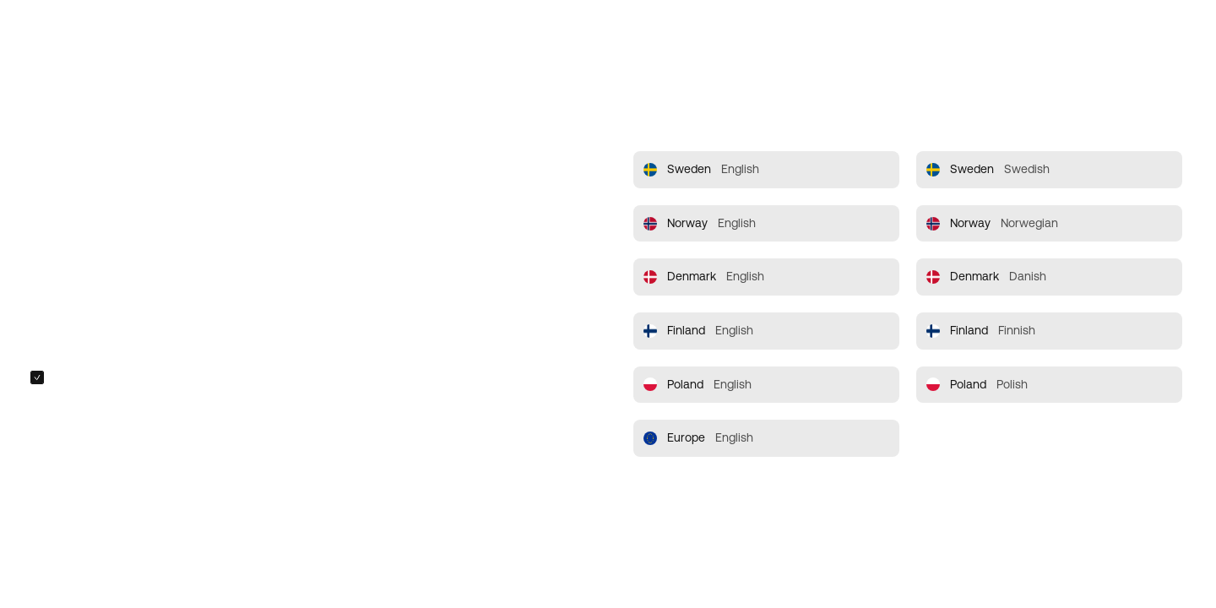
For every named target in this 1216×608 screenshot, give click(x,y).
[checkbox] (37, 377)
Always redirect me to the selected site (154, 377)
